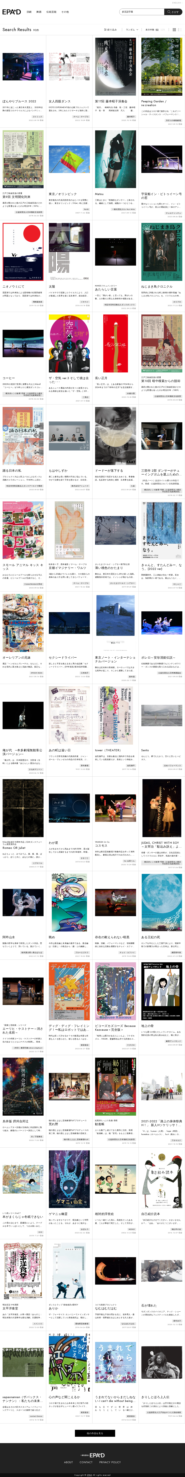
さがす (173, 11)
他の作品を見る (95, 1433)
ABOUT (68, 1462)
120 (162, 29)
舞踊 (38, 12)
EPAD (89, 1475)
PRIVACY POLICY (110, 1462)
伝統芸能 (51, 12)
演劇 (29, 12)
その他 (65, 12)
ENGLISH (177, 3)
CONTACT (86, 1462)
